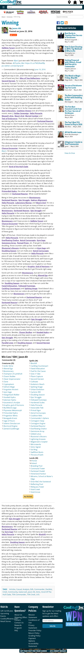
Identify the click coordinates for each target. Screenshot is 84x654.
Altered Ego (43, 275)
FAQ (16, 630)
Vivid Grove (35, 492)
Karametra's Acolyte (11, 402)
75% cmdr (31, 594)
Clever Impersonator (11, 379)
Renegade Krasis (10, 418)
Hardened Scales (38, 402)
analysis (26, 589)
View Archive (70, 153)
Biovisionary (34, 197)
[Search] (44, 7)
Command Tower (38, 468)
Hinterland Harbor (38, 474)
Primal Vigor (36, 410)
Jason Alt (16, 28)
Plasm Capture (37, 376)
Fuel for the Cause (38, 371)
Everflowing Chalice (10, 240)
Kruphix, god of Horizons (13, 405)
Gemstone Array (9, 243)
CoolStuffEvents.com (9, 619)
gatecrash (23, 592)
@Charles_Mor (19, 63)
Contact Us (19, 622)
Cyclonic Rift (36, 392)
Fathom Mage (9, 387)
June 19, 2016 (40, 69)
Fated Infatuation (9, 286)
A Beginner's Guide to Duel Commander (73, 143)
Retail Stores (5, 621)
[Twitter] (63, 22)
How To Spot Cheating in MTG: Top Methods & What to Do (73, 48)
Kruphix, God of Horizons (39, 266)
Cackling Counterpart (11, 288)
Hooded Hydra (42, 332)
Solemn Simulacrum (11, 423)
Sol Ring (34, 449)
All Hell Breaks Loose (73, 132)
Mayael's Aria (7, 116)
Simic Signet (36, 447)
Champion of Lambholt (12, 374)
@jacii (4, 151)
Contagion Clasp (37, 421)
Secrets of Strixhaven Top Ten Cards (73, 86)
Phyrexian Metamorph (12, 410)
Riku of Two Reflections (30, 78)
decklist (49, 589)
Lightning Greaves (38, 439)
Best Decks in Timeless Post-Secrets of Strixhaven (73, 35)
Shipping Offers (20, 617)
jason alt (31, 592)
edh (31, 589)
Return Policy (33, 633)
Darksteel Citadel (38, 471)
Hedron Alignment (39, 200)
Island (34, 463)
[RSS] (66, 22)
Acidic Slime (8, 366)
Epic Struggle (24, 200)
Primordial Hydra (9, 191)
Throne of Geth (37, 455)
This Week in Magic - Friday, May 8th (73, 76)
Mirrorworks (36, 444)
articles (12, 589)
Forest (34, 460)
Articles (9, 17)
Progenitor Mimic (10, 415)
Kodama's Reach (37, 384)
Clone (5, 381)
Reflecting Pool (37, 484)
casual (19, 589)
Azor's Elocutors (9, 111)
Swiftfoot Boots (37, 452)
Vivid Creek (35, 489)
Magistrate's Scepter (39, 442)
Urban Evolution (37, 389)
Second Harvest (8, 81)
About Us (18, 615)
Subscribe (52, 626)
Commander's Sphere (40, 418)
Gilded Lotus (36, 434)
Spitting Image (31, 288)
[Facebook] (59, 22)
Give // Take (35, 374)
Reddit (13, 35)
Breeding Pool (36, 466)
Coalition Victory (24, 111)
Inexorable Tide (37, 408)
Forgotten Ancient (10, 389)
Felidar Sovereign (21, 113)
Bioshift (34, 363)
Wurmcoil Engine (10, 426)
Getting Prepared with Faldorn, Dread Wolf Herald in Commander (73, 63)
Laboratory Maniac (23, 203)
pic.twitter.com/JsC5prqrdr (13, 66)
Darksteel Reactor (45, 121)
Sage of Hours (9, 421)
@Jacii (16, 60)
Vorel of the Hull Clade (18, 166)
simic (38, 592)
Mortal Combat (31, 116)
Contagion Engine (38, 423)
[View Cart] (81, 3)
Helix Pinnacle (36, 113)
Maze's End (19, 116)
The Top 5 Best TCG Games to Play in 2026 (73, 123)
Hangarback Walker (11, 394)
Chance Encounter (10, 148)
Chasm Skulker (25, 332)
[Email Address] (52, 620)
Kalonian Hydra (9, 400)
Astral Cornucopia (28, 240)
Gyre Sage (41, 240)
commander (39, 589)
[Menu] (3, 7)
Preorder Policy (34, 630)
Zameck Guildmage (11, 428)
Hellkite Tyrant (8, 48)
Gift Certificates (6, 611)
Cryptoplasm (8, 384)
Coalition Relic (36, 415)
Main (3, 17)
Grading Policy (34, 636)
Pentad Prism (23, 243)
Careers (17, 620)
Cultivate (34, 381)
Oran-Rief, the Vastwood (41, 481)
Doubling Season (9, 251)
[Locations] (69, 3)
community (13, 592)
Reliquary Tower (37, 487)
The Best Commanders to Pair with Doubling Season (74, 97)
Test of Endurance (9, 118)
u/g (37, 594)
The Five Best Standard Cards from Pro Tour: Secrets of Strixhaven (73, 109)
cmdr (5, 592)
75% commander (19, 594)
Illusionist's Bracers (10, 248)
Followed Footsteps (26, 286)
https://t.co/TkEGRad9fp (35, 63)
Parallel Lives (7, 343)
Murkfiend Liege (10, 408)
